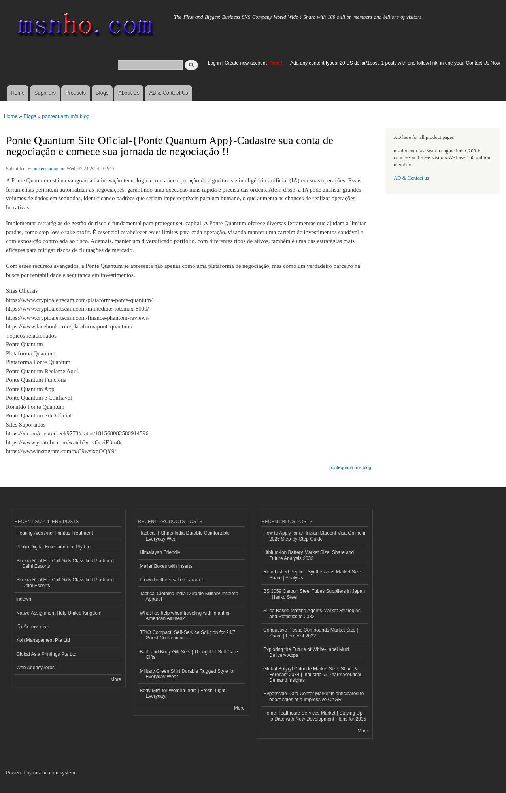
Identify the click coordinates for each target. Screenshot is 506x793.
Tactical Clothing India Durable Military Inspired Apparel (189, 596)
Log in (214, 63)
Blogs (102, 93)
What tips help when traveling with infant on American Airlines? (185, 615)
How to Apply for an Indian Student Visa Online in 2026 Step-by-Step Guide (315, 535)
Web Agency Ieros (35, 667)
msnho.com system (54, 773)
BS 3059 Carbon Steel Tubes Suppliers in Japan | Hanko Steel (314, 593)
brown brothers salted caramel (172, 579)
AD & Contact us (411, 178)
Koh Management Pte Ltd (43, 640)
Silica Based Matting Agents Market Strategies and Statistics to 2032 (312, 613)
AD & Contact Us (168, 93)
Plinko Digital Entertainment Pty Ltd (53, 547)
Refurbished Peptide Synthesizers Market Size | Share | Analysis (313, 574)
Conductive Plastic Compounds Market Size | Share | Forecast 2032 (310, 632)
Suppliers (45, 93)
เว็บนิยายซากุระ (32, 627)
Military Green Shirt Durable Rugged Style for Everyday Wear (187, 673)
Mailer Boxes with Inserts (166, 566)
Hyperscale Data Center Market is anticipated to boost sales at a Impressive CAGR (313, 696)
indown (23, 599)
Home (18, 93)
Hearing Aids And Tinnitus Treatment (54, 533)
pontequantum (46, 168)
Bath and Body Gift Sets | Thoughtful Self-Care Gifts (189, 654)
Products (76, 93)
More (115, 679)
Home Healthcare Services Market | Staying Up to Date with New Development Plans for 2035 (314, 715)
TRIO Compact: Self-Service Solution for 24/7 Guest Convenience (188, 635)
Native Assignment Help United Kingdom (59, 613)
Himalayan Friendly (160, 552)
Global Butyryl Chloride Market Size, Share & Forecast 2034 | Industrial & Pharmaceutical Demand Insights (312, 674)
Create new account (246, 63)
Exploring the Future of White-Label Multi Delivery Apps (306, 652)
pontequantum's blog (65, 116)
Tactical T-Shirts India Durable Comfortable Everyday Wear (185, 535)
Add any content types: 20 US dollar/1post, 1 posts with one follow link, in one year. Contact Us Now (395, 63)
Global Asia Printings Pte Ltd (46, 654)
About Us (128, 93)
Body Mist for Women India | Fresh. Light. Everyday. (183, 693)
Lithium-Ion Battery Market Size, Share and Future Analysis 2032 (308, 555)
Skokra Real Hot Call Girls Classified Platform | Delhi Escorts (65, 563)
